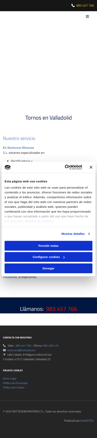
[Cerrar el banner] (91, 167)
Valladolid (10, 276)
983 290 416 (50, 345)
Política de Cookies (14, 387)
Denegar (48, 268)
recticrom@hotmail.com (21, 350)
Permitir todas (49, 245)
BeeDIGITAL (87, 420)
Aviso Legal (9, 378)
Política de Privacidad (15, 383)
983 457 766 (85, 5)
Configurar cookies (49, 257)
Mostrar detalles (73, 233)
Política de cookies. (40, 221)
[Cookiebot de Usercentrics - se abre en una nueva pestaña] (64, 167)
